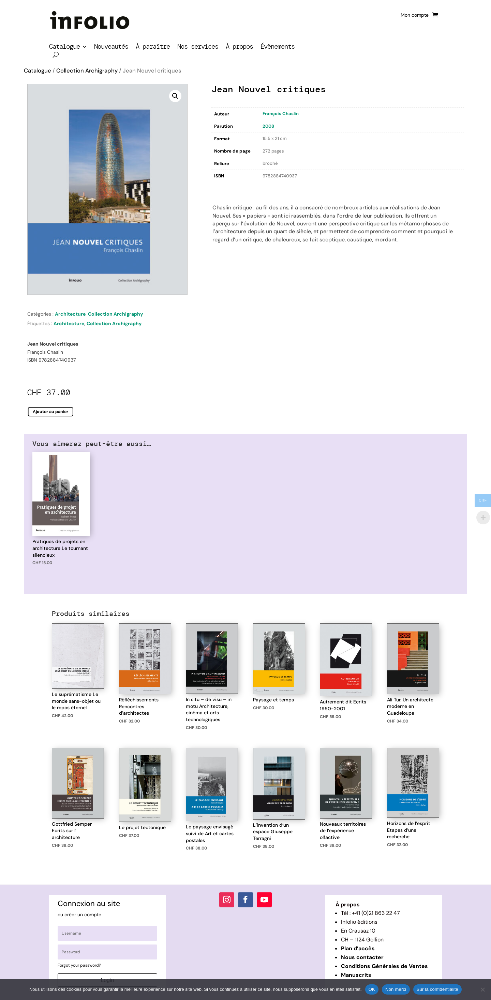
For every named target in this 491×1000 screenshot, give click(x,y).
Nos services (197, 47)
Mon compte (415, 15)
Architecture (70, 314)
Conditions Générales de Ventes (384, 966)
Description (225, 189)
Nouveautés (111, 47)
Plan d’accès (358, 948)
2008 (268, 126)
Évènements (278, 47)
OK (372, 989)
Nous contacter (362, 957)
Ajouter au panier (51, 411)
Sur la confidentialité (438, 989)
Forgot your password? (79, 965)
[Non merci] (482, 989)
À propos (239, 47)
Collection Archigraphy (87, 70)
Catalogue (64, 47)
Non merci (395, 989)
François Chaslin (281, 113)
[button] (175, 96)
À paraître (153, 47)
